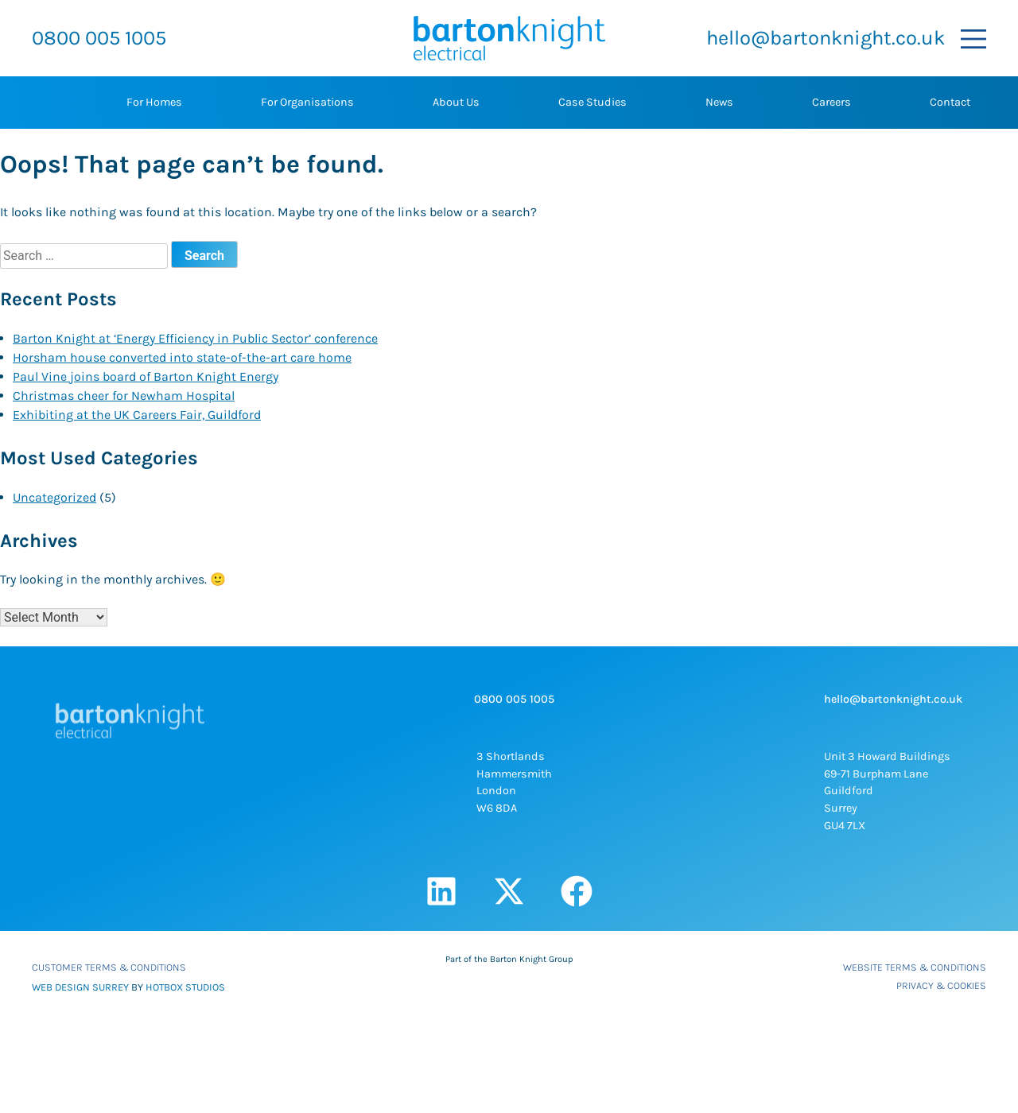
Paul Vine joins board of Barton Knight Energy (145, 376)
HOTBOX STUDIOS (185, 987)
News (719, 102)
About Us (456, 102)
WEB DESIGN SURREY (80, 987)
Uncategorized (54, 497)
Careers (831, 102)
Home (47, 102)
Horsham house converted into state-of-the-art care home (182, 357)
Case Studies (592, 102)
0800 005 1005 (99, 37)
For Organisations (307, 102)
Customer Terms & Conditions (109, 967)
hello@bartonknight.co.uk (825, 37)
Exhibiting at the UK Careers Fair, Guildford (137, 414)
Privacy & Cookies (941, 985)
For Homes (154, 102)
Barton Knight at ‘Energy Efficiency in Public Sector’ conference (195, 338)
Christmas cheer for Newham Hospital (124, 395)
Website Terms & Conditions (914, 967)
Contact (950, 102)
